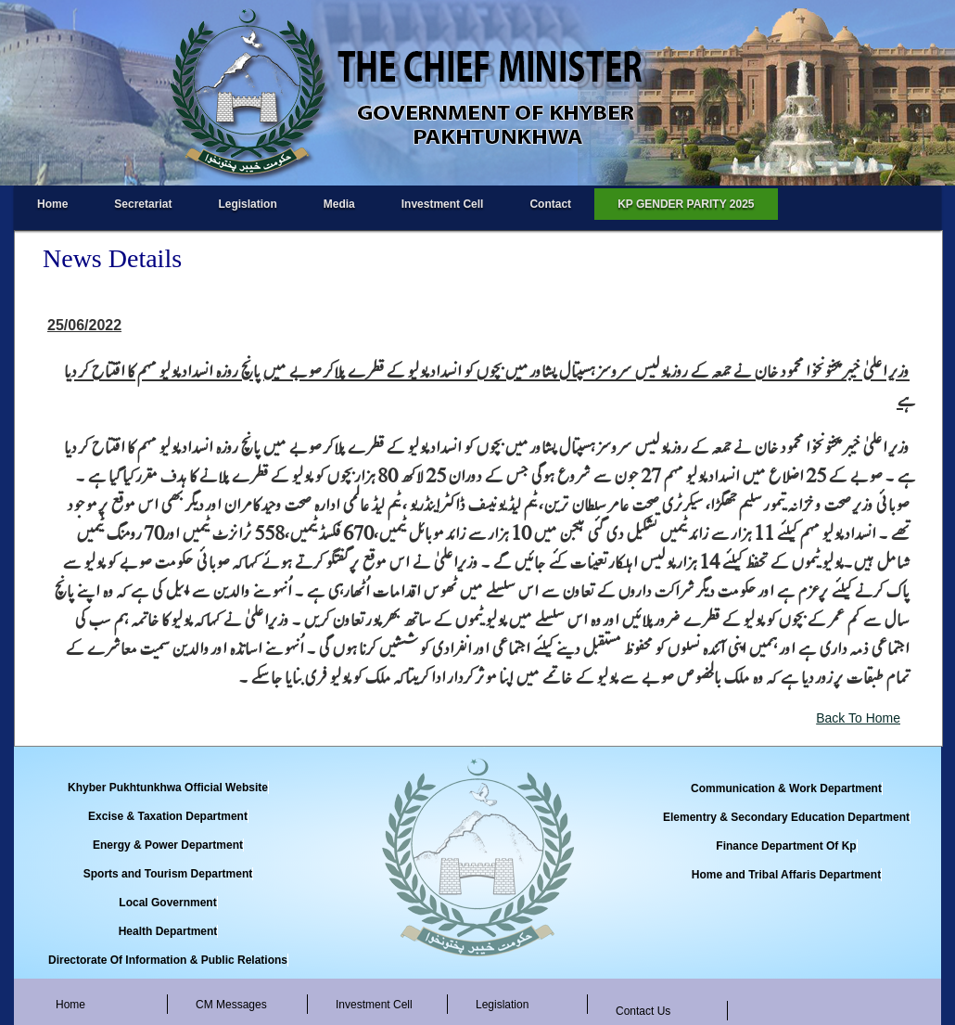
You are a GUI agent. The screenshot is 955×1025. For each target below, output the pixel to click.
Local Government (167, 902)
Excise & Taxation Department (168, 816)
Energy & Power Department (168, 845)
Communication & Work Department (786, 788)
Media (339, 204)
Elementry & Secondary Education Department (786, 817)
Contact (550, 204)
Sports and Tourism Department (167, 873)
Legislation (247, 204)
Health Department (168, 931)
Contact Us (643, 1011)
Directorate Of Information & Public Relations (167, 960)
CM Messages (231, 1004)
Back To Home (858, 718)
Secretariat (143, 204)
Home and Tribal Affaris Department (786, 874)
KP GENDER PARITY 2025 (686, 204)
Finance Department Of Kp (786, 845)
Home (52, 204)
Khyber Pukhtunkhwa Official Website (168, 787)
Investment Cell (442, 204)
